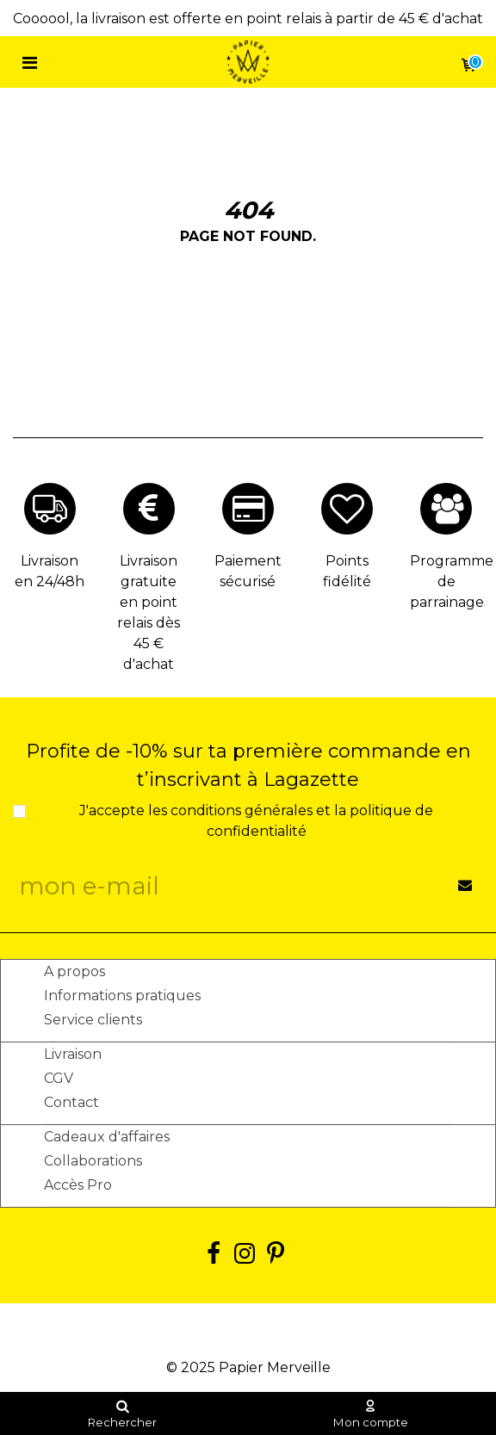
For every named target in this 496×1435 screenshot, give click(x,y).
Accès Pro (78, 1185)
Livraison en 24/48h (49, 571)
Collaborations (93, 1161)
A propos (74, 971)
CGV (58, 1078)
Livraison (73, 1054)
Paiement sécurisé (248, 571)
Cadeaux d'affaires (107, 1137)
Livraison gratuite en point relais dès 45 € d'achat (148, 612)
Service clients (93, 1019)
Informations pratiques (122, 995)
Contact (71, 1102)
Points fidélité (347, 571)
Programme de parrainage (446, 581)
